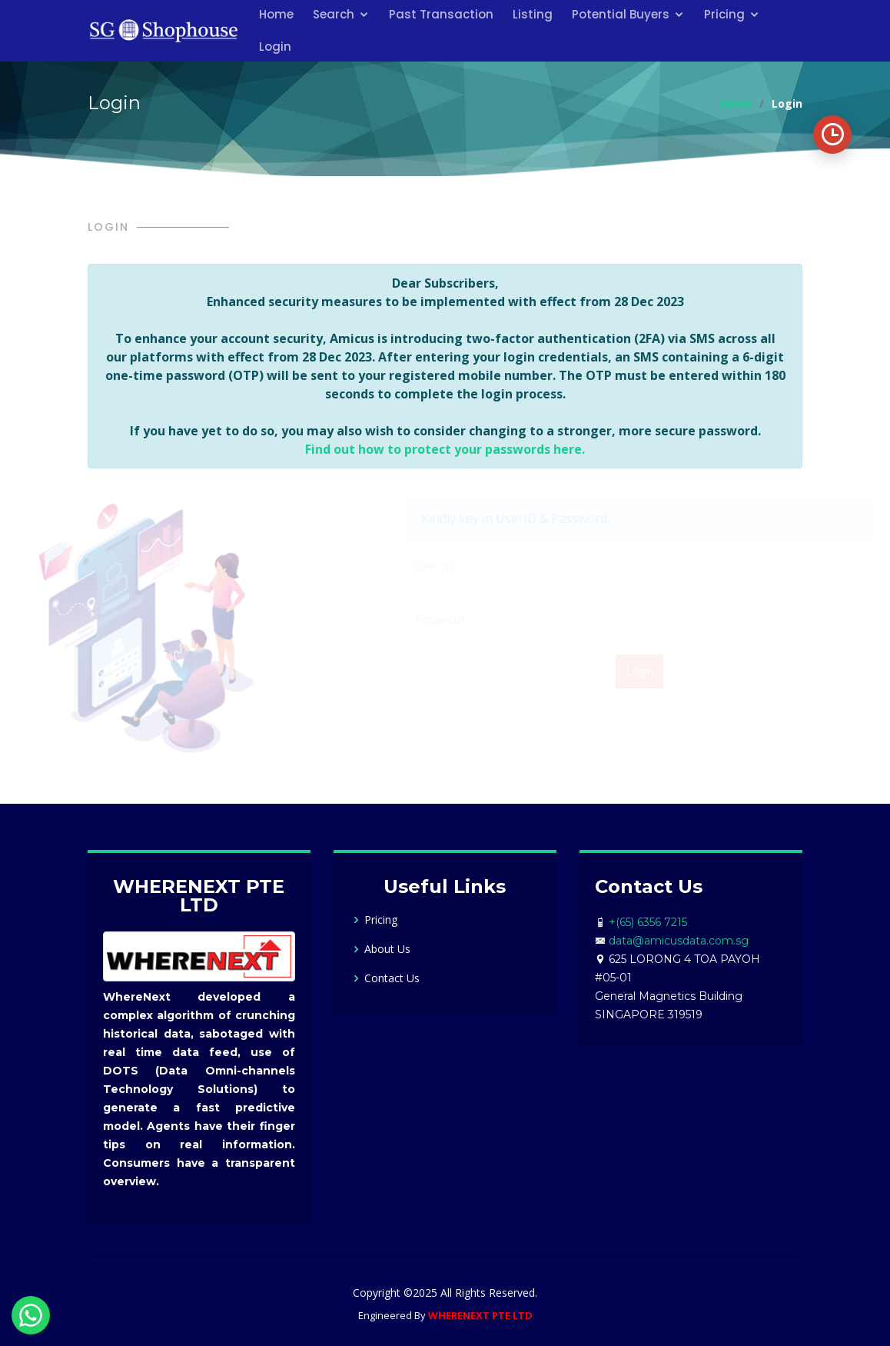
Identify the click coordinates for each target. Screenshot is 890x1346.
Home (735, 103)
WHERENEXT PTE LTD (480, 1315)
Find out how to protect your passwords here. (445, 449)
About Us (387, 949)
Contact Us (392, 978)
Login (275, 46)
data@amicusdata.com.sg (679, 941)
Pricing (380, 920)
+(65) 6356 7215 (648, 922)
